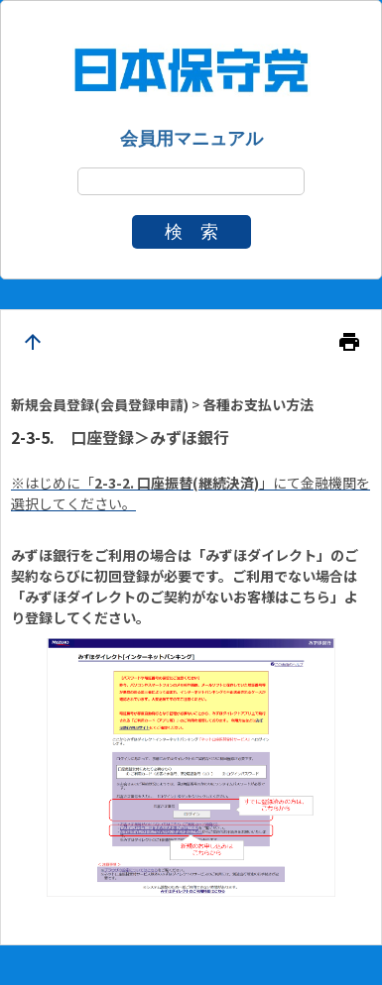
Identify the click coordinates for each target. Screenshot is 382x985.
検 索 (191, 232)
